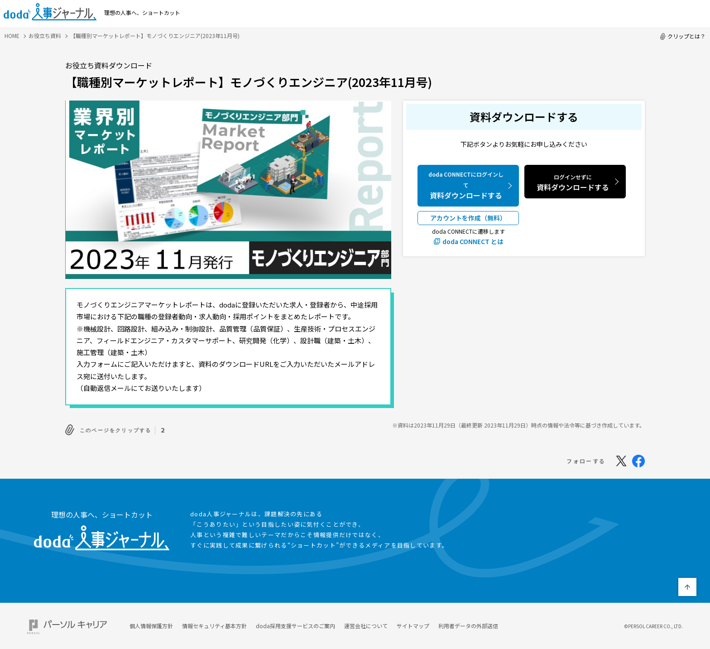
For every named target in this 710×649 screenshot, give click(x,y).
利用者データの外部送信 (468, 623)
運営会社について (366, 623)
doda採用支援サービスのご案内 (295, 623)
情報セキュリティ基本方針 (214, 623)
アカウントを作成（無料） (468, 217)
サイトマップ (413, 623)
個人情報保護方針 (151, 623)
